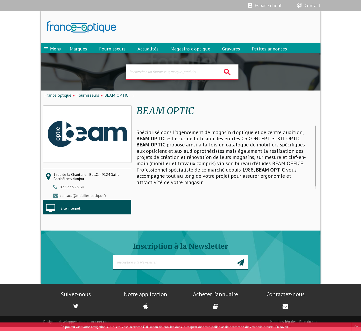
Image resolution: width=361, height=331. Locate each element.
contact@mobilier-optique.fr (83, 199)
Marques (78, 51)
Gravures (231, 51)
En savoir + (283, 327)
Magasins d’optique (190, 51)
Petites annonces (269, 51)
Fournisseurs (112, 51)
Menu (52, 51)
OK (356, 327)
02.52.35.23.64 (72, 190)
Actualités (148, 51)
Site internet (71, 211)
